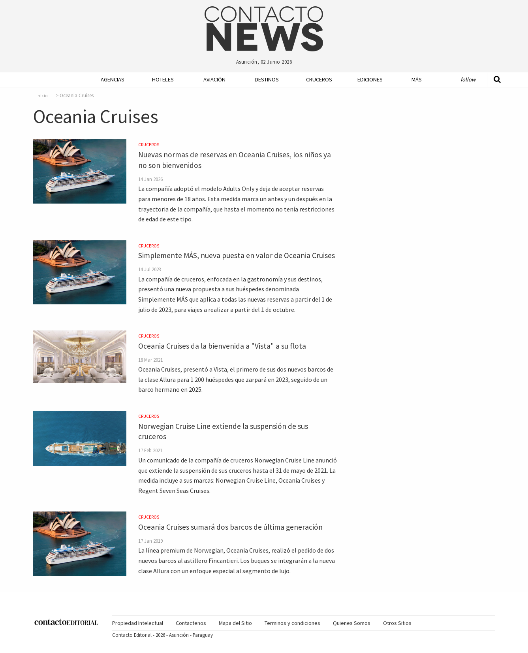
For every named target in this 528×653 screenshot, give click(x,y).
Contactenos (191, 623)
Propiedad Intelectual (137, 623)
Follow (467, 79)
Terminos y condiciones (292, 623)
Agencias (112, 79)
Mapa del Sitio (235, 623)
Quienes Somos (351, 623)
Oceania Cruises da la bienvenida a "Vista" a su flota (222, 346)
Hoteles (163, 79)
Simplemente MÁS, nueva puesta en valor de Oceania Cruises (236, 255)
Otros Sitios (397, 623)
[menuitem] (110, 79)
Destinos (267, 79)
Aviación (214, 79)
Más (417, 79)
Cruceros (318, 79)
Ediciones (370, 79)
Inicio (42, 95)
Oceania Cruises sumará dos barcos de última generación (230, 527)
